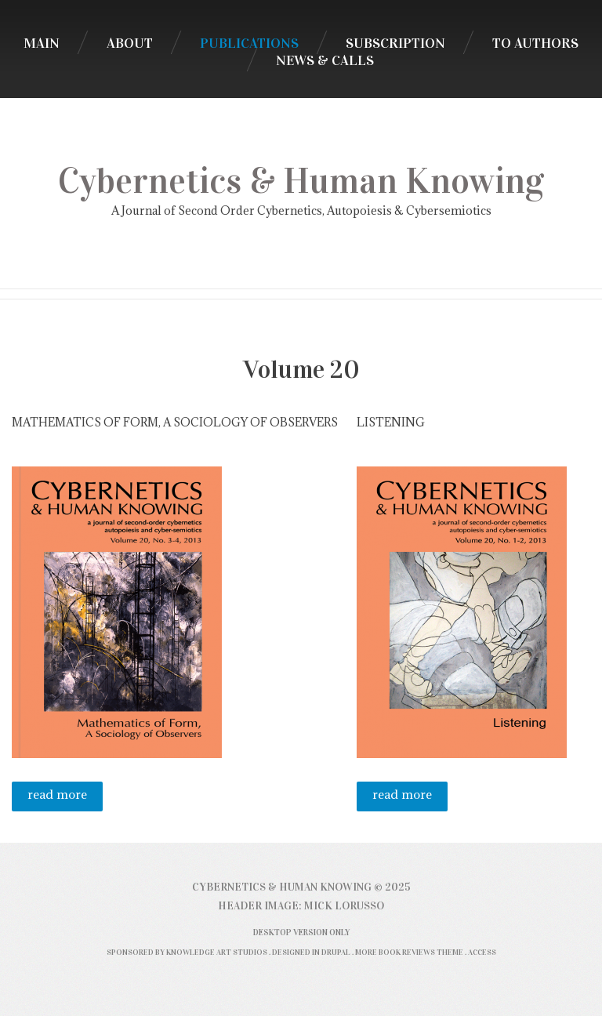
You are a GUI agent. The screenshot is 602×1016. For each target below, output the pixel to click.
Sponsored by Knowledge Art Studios (187, 952)
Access (482, 952)
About (130, 43)
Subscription (395, 43)
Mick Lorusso (344, 906)
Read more (65, 798)
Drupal (335, 952)
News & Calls (325, 60)
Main (42, 43)
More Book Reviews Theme (409, 952)
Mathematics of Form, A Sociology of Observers (175, 422)
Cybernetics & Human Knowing (301, 181)
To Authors (535, 43)
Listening (391, 422)
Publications (249, 43)
